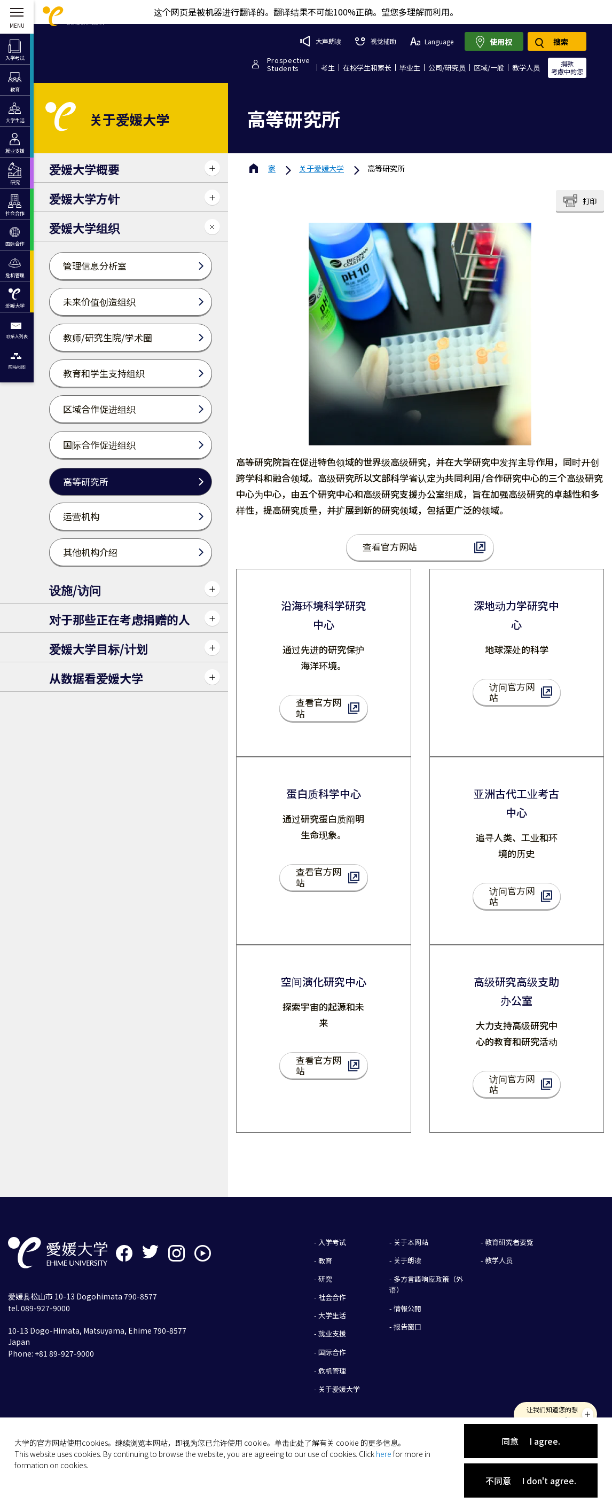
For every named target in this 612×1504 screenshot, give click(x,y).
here (383, 1453)
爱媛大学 (321, 168)
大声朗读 (320, 41)
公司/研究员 (447, 67)
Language (431, 41)
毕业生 (409, 67)
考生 (328, 67)
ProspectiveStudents (288, 64)
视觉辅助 (375, 40)
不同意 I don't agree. (530, 1480)
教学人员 (526, 67)
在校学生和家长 (367, 67)
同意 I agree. (530, 1441)
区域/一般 (489, 67)
